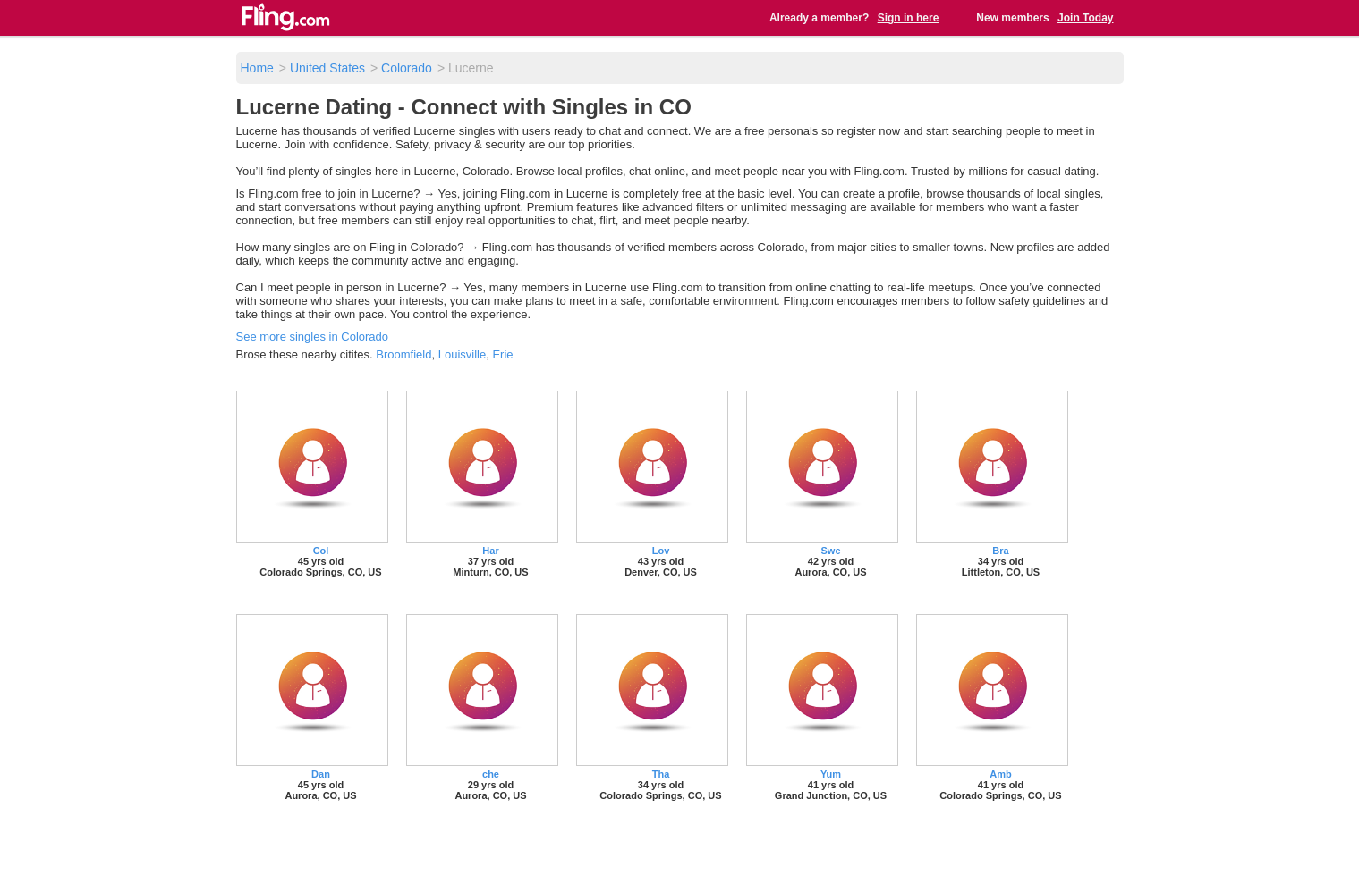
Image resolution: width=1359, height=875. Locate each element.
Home (257, 68)
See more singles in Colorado (312, 336)
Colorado (406, 68)
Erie (502, 354)
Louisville (462, 354)
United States (327, 68)
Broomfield (403, 354)
